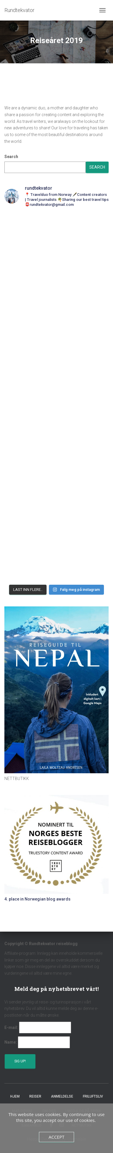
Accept (56, 1137)
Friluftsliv (93, 1096)
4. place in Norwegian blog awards (37, 899)
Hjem (15, 1096)
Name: (10, 1042)
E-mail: (11, 1027)
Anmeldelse (62, 1096)
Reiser (35, 1096)
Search (11, 156)
